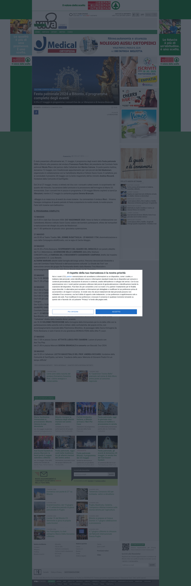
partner (69, 276)
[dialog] (95, 293)
